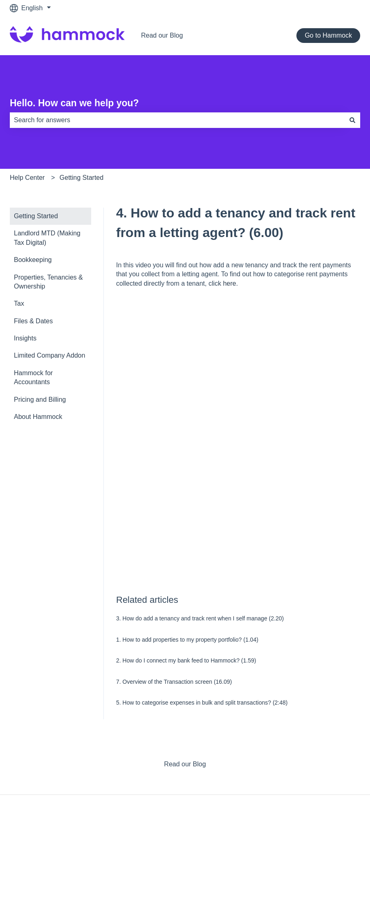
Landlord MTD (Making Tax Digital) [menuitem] (47, 238)
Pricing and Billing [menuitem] (40, 399)
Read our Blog (162, 35)
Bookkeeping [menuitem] (33, 259)
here (229, 283)
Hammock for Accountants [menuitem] (33, 377)
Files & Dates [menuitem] (33, 321)
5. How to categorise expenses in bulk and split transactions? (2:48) (201, 702)
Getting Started (82, 177)
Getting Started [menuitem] (36, 216)
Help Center (27, 177)
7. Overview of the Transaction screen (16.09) (174, 681)
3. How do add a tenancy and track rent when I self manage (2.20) (200, 618)
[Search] (352, 120)
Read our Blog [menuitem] (185, 764)
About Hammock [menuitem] (38, 416)
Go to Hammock (328, 35)
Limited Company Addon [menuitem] (49, 355)
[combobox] (177, 120)
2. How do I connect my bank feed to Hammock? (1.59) (186, 660)
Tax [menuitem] (19, 303)
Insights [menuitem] (25, 338)
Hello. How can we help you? (74, 103)
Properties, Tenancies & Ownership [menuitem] (48, 282)
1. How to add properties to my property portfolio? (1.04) (187, 639)
